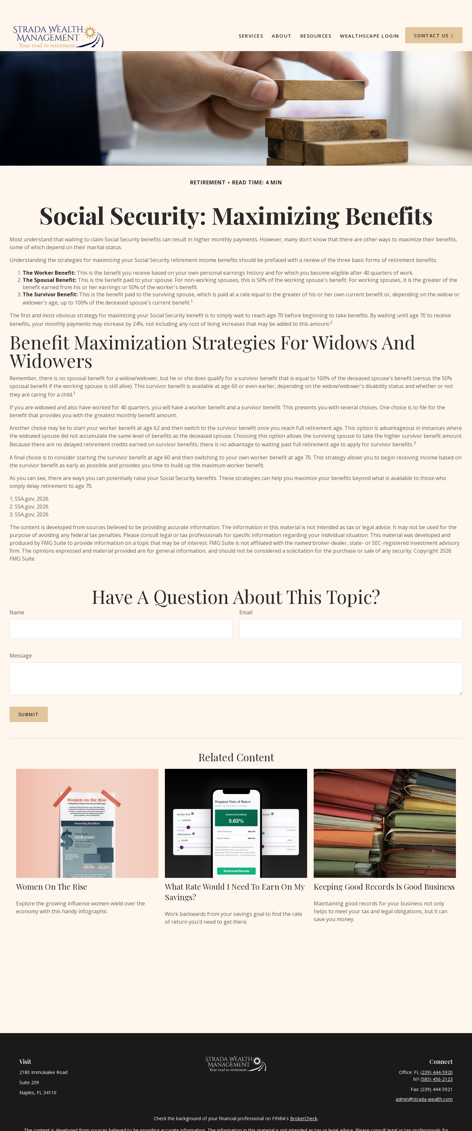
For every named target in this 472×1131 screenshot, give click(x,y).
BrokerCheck (303, 1099)
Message (21, 636)
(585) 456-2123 (437, 1059)
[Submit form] (29, 694)
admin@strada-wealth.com (424, 1079)
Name (17, 592)
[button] (251, 15)
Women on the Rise (51, 867)
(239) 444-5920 (437, 1052)
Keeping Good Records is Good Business (384, 867)
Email (245, 592)
